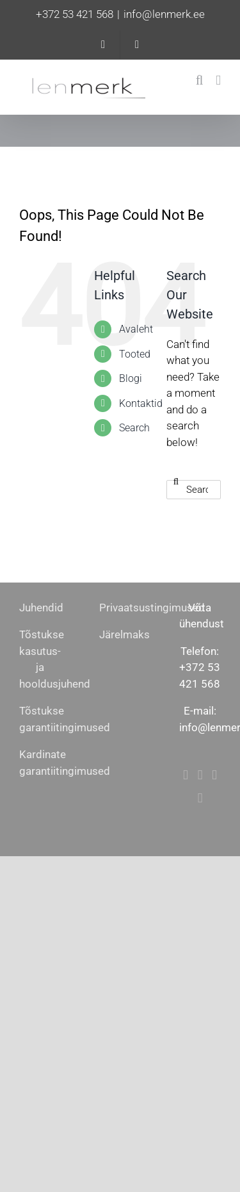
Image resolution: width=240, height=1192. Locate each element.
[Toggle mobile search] (200, 80)
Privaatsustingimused (152, 607)
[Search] (176, 481)
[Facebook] (185, 775)
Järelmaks (124, 634)
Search (134, 428)
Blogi (130, 378)
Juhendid (41, 607)
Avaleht (136, 329)
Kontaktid (141, 403)
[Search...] (193, 489)
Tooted (134, 354)
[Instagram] (200, 775)
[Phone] (200, 798)
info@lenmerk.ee (164, 14)
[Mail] (214, 775)
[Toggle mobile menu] (218, 80)
